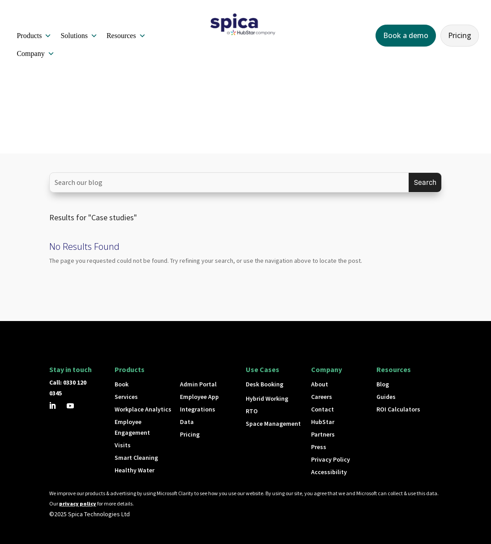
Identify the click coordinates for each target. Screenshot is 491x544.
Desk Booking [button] (264, 384)
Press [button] (318, 447)
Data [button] (187, 422)
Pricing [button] (459, 35)
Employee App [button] (199, 397)
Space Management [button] (273, 424)
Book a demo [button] (405, 35)
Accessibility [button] (329, 472)
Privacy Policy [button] (330, 459)
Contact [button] (322, 409)
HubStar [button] (322, 422)
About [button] (319, 384)
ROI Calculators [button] (398, 409)
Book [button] (121, 384)
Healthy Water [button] (134, 470)
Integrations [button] (197, 409)
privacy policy (77, 503)
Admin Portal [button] (198, 384)
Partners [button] (323, 434)
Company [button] (35, 54)
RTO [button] (252, 411)
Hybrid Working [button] (267, 398)
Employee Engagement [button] (132, 427)
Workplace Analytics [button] (143, 409)
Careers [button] (321, 397)
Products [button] (34, 36)
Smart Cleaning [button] (136, 458)
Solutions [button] (78, 36)
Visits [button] (123, 445)
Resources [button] (126, 36)
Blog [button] (382, 384)
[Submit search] (425, 182)
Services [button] (126, 397)
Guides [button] (386, 397)
